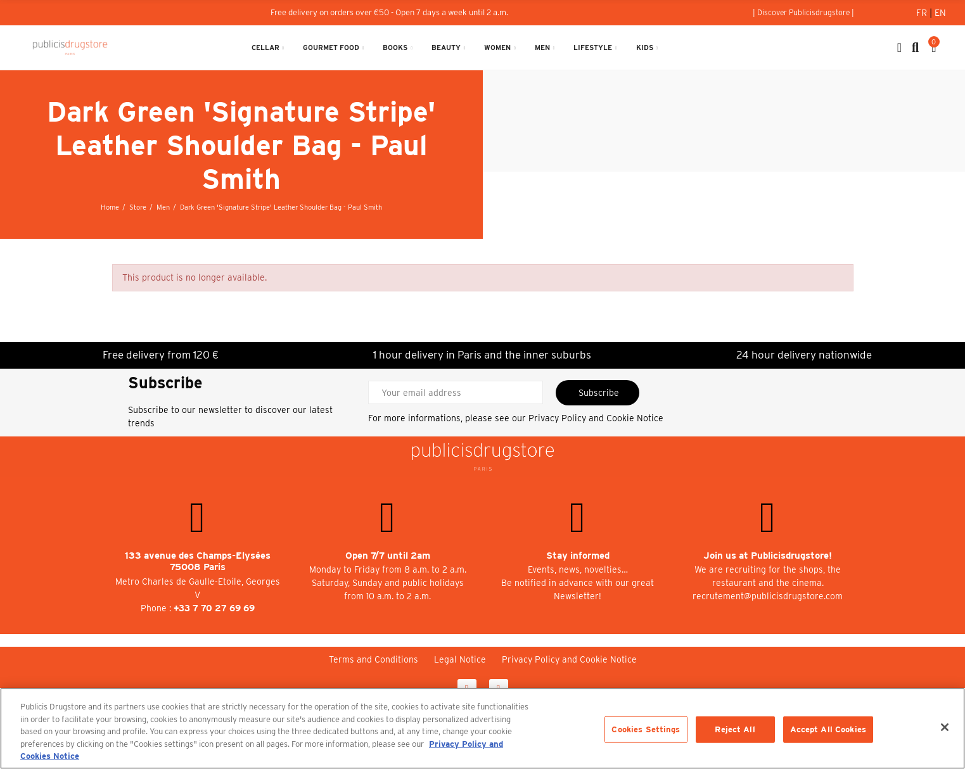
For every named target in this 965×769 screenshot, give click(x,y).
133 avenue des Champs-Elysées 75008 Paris (198, 561)
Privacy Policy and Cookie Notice (595, 418)
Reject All (735, 729)
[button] (803, 13)
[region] (482, 728)
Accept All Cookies (828, 729)
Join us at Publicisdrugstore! (767, 555)
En (940, 13)
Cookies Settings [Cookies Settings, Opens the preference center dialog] (645, 729)
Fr (923, 13)
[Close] (945, 727)
